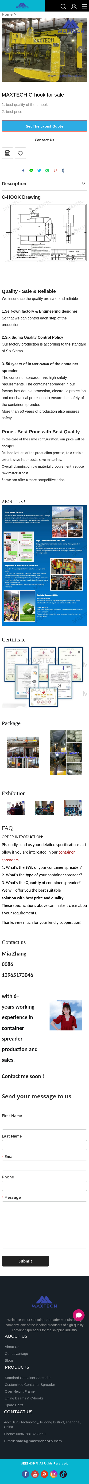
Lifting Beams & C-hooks (24, 1398)
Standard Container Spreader (28, 1378)
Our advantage (16, 1354)
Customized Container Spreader (30, 1385)
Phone (8, 1177)
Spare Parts (14, 1405)
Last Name (12, 1136)
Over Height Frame (20, 1391)
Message (11, 1198)
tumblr (63, 170)
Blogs (9, 1360)
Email (8, 1157)
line (31, 170)
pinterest (55, 170)
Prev (8, 50)
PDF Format (7, 153)
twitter (39, 170)
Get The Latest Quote (44, 126)
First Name (12, 1116)
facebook (23, 170)
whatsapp (47, 170)
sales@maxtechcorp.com (39, 1441)
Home (7, 15)
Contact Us (44, 139)
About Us (12, 1347)
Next (81, 50)
